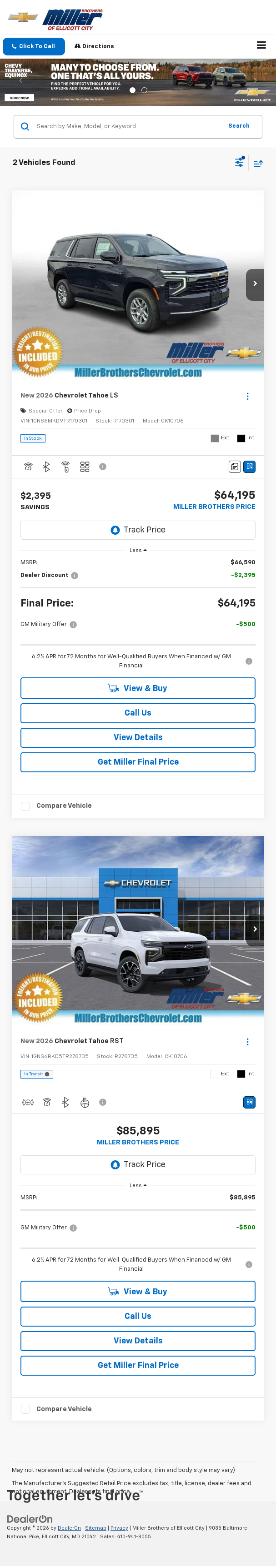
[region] (138, 614)
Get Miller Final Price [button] (138, 762)
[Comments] (235, 467)
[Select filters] (239, 163)
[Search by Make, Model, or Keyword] (128, 127)
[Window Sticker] (249, 467)
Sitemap (95, 1528)
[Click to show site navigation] (261, 47)
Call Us (138, 713)
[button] (34, 46)
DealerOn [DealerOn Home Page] (69, 1528)
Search (239, 126)
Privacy (119, 1528)
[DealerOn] (30, 1519)
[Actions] (248, 396)
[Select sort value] (256, 163)
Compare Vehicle (64, 805)
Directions (94, 46)
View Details (138, 738)
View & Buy (137, 688)
